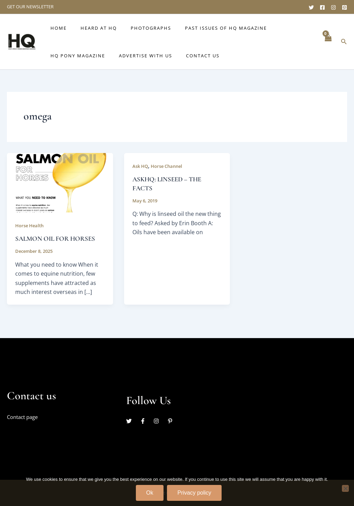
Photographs (139, 28)
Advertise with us (138, 55)
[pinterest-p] (171, 421)
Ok (149, 493)
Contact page (24, 417)
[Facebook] (322, 7)
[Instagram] (333, 7)
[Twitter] (311, 7)
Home (56, 28)
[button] (344, 41)
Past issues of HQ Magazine (209, 28)
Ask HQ (141, 166)
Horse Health (31, 225)
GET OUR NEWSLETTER (30, 6)
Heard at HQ (91, 28)
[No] (345, 488)
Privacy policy (194, 493)
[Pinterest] (344, 7)
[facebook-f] (146, 421)
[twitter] (132, 421)
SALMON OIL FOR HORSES (57, 239)
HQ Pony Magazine (75, 55)
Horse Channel (169, 166)
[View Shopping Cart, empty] (328, 41)
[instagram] (159, 421)
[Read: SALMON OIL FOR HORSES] (60, 182)
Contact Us (190, 55)
